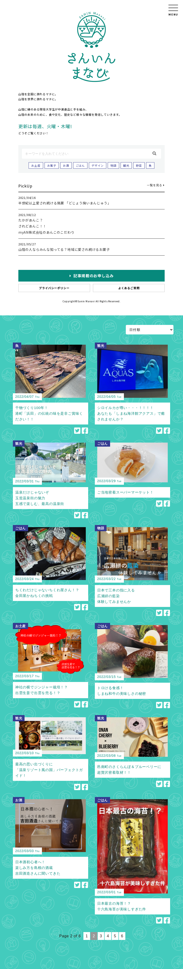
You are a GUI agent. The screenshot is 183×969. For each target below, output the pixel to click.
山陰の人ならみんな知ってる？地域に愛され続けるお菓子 (64, 249)
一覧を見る (156, 185)
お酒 (66, 165)
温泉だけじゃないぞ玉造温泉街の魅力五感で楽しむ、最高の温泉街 (39, 498)
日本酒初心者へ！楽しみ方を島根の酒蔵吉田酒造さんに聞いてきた (38, 867)
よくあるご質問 (129, 288)
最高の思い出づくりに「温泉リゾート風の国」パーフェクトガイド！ (49, 769)
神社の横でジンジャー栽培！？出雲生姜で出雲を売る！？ (41, 690)
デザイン (98, 165)
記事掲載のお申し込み (92, 275)
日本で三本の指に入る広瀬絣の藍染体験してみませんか (116, 596)
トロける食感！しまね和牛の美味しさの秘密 (121, 691)
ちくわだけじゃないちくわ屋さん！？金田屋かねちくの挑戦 (47, 593)
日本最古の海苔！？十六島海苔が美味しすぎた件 (121, 906)
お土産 (35, 165)
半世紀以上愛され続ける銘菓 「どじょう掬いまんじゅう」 (64, 203)
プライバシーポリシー (54, 288)
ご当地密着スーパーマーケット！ (125, 492)
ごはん (80, 165)
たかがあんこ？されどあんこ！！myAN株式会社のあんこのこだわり (46, 226)
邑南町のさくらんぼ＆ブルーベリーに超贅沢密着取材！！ (129, 769)
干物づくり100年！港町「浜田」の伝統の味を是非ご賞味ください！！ (49, 413)
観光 (126, 165)
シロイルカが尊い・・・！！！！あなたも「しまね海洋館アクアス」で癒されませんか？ (131, 413)
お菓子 (51, 165)
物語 (113, 165)
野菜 (139, 165)
